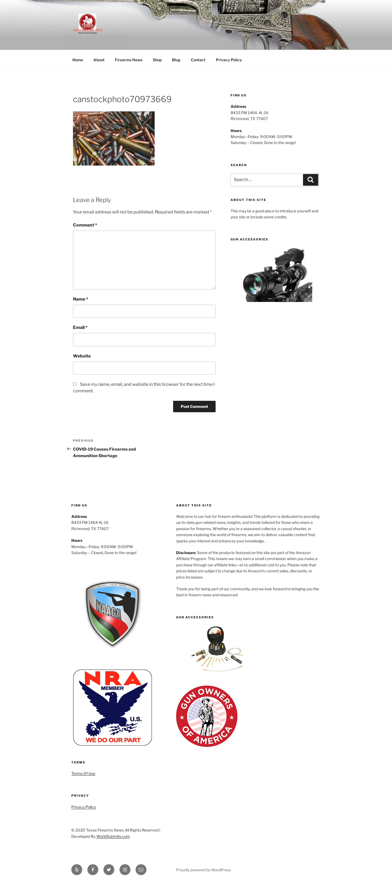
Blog (176, 59)
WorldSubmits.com (113, 836)
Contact (198, 59)
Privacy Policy (229, 59)
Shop (157, 59)
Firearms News (128, 59)
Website (82, 356)
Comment (85, 225)
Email (80, 327)
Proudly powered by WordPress (203, 869)
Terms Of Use (83, 773)
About (99, 59)
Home (77, 59)
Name (80, 299)
